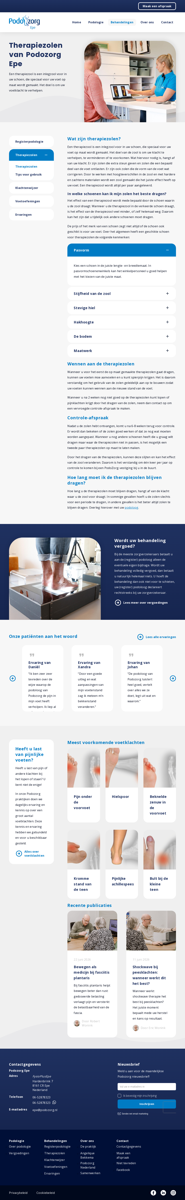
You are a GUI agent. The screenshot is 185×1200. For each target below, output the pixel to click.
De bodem (83, 336)
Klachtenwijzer (26, 188)
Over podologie (20, 1146)
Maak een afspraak (157, 6)
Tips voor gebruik (28, 174)
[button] (49, 155)
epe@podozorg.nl (45, 1110)
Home (76, 22)
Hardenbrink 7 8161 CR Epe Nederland (43, 1085)
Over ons (147, 22)
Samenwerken (90, 1173)
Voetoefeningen (27, 201)
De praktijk (88, 1146)
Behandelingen (122, 22)
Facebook (123, 1170)
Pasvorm (81, 250)
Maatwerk (83, 350)
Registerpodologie (29, 142)
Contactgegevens (129, 1146)
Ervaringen (23, 215)
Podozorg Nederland (87, 1165)
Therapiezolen (26, 155)
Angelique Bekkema (87, 1155)
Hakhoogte (84, 322)
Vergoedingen (19, 1153)
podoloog (131, 508)
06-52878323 (42, 1097)
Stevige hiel (84, 307)
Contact (167, 22)
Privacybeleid (18, 1193)
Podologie (96, 22)
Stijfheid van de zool (92, 293)
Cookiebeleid (45, 1193)
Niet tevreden (126, 1163)
